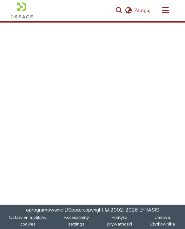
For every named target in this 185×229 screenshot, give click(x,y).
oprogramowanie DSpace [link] (54, 209)
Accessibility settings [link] (76, 220)
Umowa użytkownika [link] (162, 220)
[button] (22, 10)
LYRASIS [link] (149, 209)
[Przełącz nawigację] (166, 10)
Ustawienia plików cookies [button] (28, 220)
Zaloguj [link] (142, 10)
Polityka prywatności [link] (119, 220)
